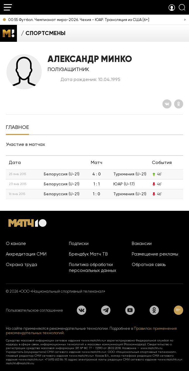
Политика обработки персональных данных (92, 267)
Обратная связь (149, 264)
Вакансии (142, 243)
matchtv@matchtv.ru (20, 363)
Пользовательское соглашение (34, 310)
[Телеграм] (105, 310)
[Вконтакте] (166, 103)
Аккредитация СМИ (26, 254)
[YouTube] (130, 310)
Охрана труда (21, 264)
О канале (16, 243)
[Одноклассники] (178, 103)
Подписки (79, 243)
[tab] (17, 127)
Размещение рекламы (155, 254)
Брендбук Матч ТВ (88, 254)
